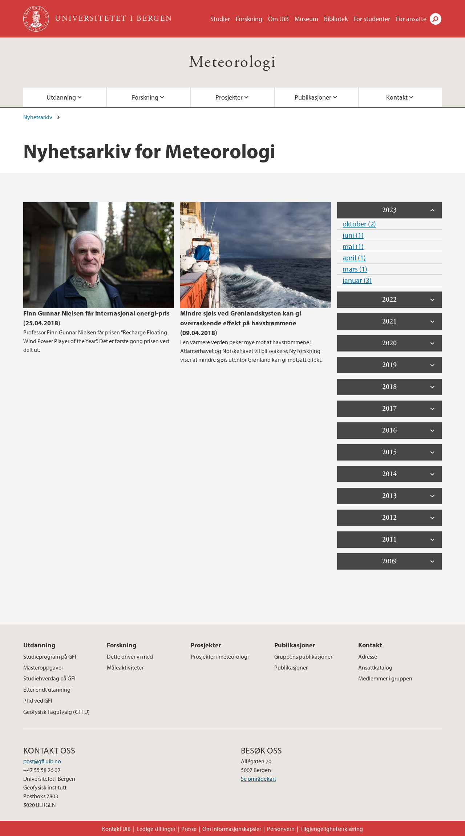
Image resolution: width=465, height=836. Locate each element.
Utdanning (61, 97)
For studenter (371, 19)
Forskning (249, 19)
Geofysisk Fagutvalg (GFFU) (56, 711)
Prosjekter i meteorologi (220, 656)
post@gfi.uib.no (42, 761)
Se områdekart (258, 778)
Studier (220, 19)
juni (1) (353, 235)
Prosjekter (229, 97)
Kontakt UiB (116, 828)
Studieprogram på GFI (49, 656)
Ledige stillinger (156, 828)
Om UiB (278, 19)
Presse (189, 828)
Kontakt (397, 97)
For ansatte (411, 19)
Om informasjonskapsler (231, 828)
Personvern (281, 828)
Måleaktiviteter (125, 667)
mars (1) (355, 268)
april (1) (354, 257)
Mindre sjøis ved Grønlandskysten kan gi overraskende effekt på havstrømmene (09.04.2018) (240, 323)
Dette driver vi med (130, 656)
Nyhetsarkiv (37, 117)
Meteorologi (232, 62)
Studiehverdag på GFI (49, 678)
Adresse (367, 656)
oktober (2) (359, 223)
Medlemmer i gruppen (385, 678)
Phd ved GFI (37, 700)
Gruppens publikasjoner (303, 656)
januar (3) (357, 280)
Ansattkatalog (375, 667)
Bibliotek (336, 19)
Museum (306, 19)
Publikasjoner (313, 97)
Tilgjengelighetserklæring (331, 828)
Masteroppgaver (43, 667)
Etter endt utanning (46, 689)
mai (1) (353, 246)
